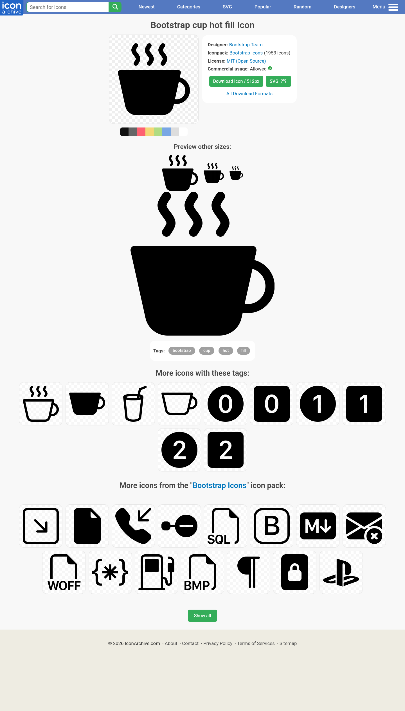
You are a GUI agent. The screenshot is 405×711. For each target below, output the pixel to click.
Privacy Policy (217, 643)
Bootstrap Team (246, 44)
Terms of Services (256, 643)
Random (302, 7)
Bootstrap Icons (246, 53)
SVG (227, 7)
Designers (344, 7)
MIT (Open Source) (246, 61)
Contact (190, 643)
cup (206, 350)
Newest (146, 7)
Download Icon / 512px (236, 81)
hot (226, 350)
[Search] (115, 7)
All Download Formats (249, 93)
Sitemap (288, 643)
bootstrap (182, 350)
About (171, 643)
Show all (202, 615)
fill (243, 350)
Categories (189, 7)
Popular (263, 7)
